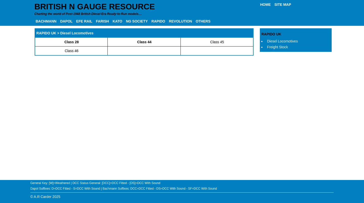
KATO (117, 21)
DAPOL (66, 21)
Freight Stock (277, 47)
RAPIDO (158, 21)
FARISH (102, 21)
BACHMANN (46, 21)
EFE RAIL (84, 21)
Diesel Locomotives (282, 41)
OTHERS (203, 21)
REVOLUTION (180, 21)
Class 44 (144, 42)
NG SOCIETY (137, 21)
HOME (265, 5)
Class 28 (71, 42)
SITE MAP (282, 5)
